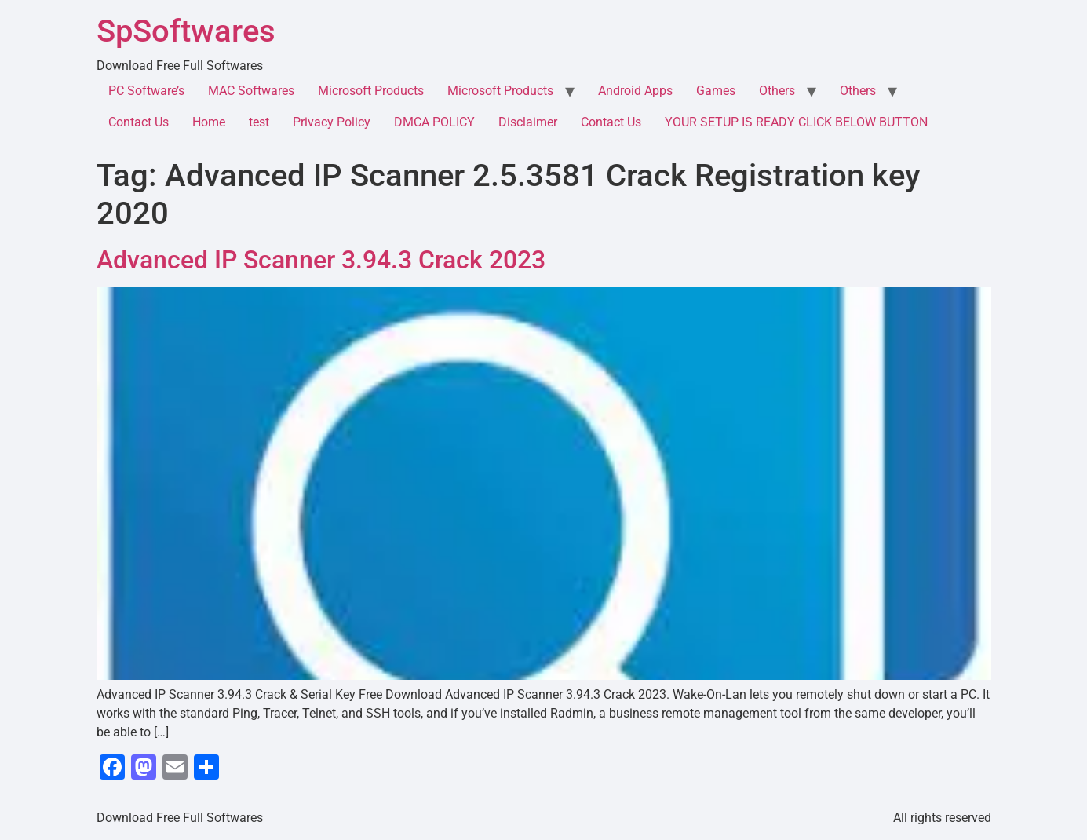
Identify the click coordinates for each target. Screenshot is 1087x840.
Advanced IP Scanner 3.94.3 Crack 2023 (321, 260)
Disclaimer (527, 122)
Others (777, 90)
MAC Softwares (251, 90)
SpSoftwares (186, 31)
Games (715, 90)
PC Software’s (146, 90)
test (259, 122)
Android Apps (635, 90)
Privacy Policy (331, 122)
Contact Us (138, 122)
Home (208, 122)
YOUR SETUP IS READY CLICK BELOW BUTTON (796, 122)
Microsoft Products (371, 90)
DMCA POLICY (434, 122)
